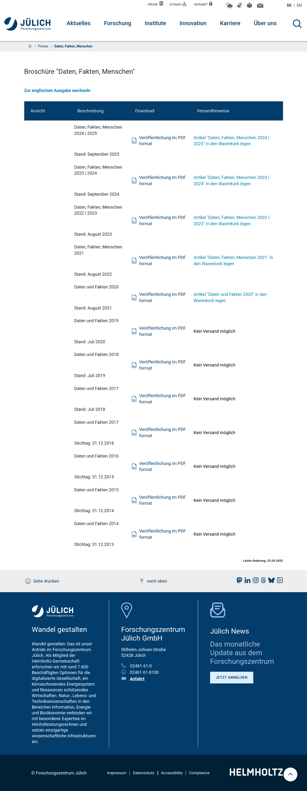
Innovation (193, 23)
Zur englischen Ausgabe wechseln (57, 90)
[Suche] (297, 23)
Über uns (265, 23)
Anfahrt (137, 678)
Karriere (230, 23)
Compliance (199, 773)
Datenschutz (143, 773)
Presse (156, 3)
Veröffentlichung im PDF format (159, 140)
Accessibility (172, 773)
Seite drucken (42, 581)
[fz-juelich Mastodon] (238, 581)
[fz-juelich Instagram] (254, 581)
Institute (155, 23)
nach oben (153, 581)
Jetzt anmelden (232, 677)
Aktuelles (79, 23)
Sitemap (177, 4)
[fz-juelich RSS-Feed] (279, 581)
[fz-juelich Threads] (262, 581)
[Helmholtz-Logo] (256, 774)
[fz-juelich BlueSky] (270, 581)
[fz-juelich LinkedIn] (246, 581)
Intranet (203, 3)
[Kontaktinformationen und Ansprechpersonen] (259, 6)
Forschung (117, 23)
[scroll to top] (290, 774)
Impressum (117, 773)
